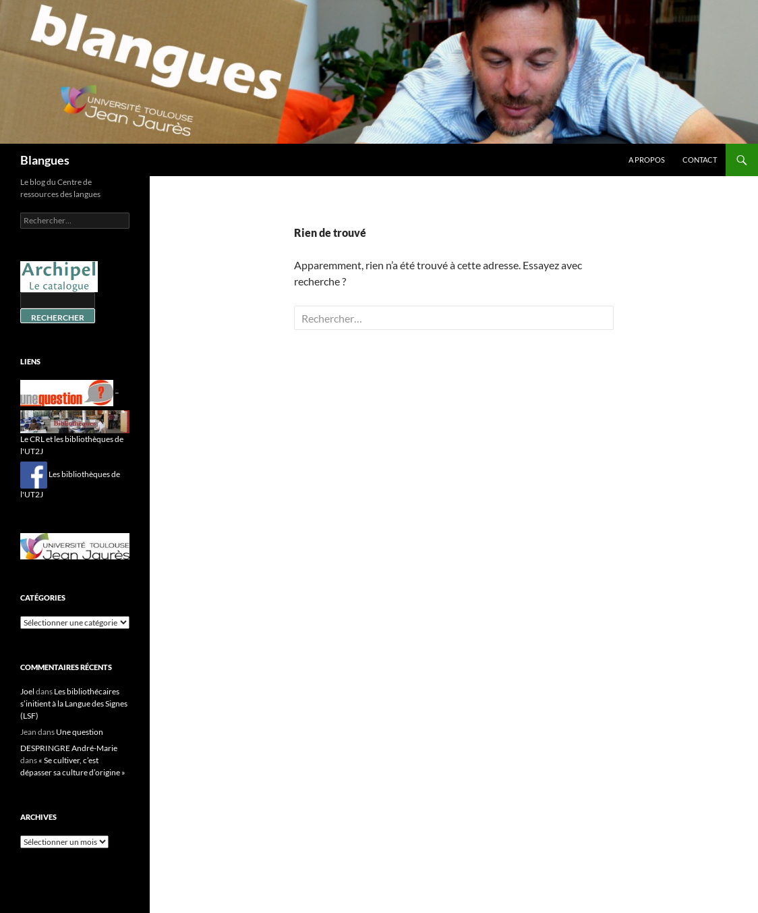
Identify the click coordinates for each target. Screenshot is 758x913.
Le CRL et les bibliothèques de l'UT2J (74, 436)
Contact (699, 159)
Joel (27, 691)
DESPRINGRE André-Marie (68, 748)
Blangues (44, 160)
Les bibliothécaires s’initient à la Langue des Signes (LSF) (73, 703)
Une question (79, 732)
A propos (647, 159)
